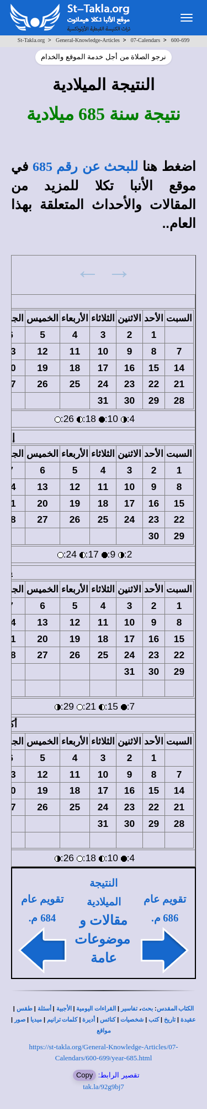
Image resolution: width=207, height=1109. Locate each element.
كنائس (107, 1020)
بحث (147, 1009)
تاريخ (170, 1020)
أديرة (88, 1020)
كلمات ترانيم (62, 1020)
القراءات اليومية (96, 1009)
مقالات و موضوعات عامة (102, 939)
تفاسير (129, 1009)
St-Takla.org (31, 40)
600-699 (180, 40)
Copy (84, 1075)
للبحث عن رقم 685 (85, 166)
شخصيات (132, 1020)
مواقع (104, 1031)
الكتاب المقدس (175, 1009)
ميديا (36, 1020)
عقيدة (188, 1020)
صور (19, 1020)
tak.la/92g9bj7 (103, 1086)
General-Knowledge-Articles (88, 40)
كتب (153, 1020)
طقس (25, 1009)
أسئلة (44, 1009)
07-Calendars (145, 40)
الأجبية (64, 1009)
